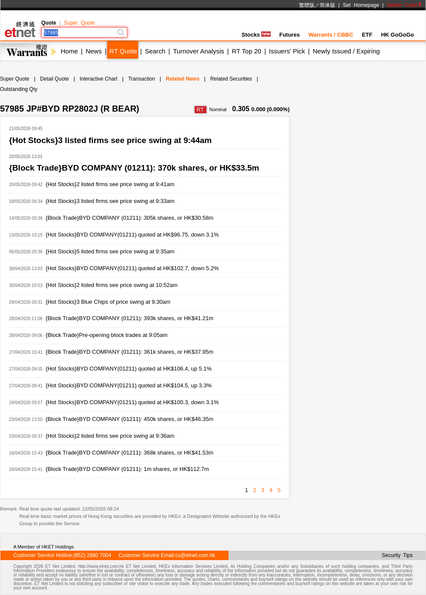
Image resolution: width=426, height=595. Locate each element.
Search (155, 51)
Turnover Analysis (198, 51)
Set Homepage (361, 5)
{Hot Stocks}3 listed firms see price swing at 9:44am (110, 140)
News (94, 51)
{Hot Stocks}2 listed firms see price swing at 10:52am (111, 285)
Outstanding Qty (18, 89)
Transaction (141, 79)
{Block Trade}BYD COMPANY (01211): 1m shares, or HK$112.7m (127, 469)
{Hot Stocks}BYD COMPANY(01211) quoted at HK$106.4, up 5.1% (129, 368)
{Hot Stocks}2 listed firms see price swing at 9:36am (110, 436)
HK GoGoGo (397, 34)
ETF (367, 34)
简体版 (327, 5)
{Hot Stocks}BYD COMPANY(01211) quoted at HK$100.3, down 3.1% (132, 402)
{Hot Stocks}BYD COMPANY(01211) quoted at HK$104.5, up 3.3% (129, 385)
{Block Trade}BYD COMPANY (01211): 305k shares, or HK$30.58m (129, 218)
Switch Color (404, 5)
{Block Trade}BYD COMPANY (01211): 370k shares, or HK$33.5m (134, 167)
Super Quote (79, 23)
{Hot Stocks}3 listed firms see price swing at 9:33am (110, 201)
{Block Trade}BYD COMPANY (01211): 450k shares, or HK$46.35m (129, 419)
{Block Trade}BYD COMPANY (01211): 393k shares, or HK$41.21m (129, 318)
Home (69, 51)
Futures (289, 34)
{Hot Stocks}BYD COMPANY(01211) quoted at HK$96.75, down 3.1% (132, 234)
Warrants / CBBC (331, 34)
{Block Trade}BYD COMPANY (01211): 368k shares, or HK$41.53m (129, 452)
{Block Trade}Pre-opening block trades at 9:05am (106, 335)
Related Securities (231, 79)
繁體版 (307, 5)
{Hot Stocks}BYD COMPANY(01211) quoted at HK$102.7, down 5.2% (132, 268)
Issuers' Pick (287, 51)
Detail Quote (54, 79)
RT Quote (123, 51)
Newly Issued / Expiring (346, 51)
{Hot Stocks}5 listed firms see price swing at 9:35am (110, 251)
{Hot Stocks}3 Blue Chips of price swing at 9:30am (108, 302)
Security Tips (397, 555)
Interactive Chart (98, 79)
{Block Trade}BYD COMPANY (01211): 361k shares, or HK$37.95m (129, 352)
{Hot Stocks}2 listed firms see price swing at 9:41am (110, 184)
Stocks (256, 34)
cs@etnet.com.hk (195, 555)
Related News (182, 79)
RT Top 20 (246, 51)
